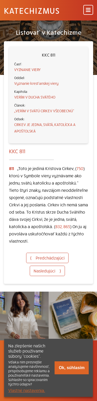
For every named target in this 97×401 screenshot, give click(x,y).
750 (80, 168)
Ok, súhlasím (72, 367)
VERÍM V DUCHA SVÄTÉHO (34, 97)
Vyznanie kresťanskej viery (36, 83)
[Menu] (88, 10)
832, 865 (62, 226)
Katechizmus (32, 10)
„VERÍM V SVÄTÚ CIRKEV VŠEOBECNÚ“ (44, 110)
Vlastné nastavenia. (26, 390)
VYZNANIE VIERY (27, 69)
